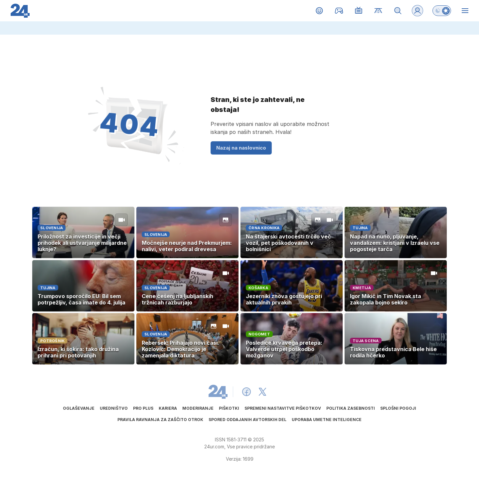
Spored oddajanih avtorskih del (247, 419)
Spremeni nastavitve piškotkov (282, 408)
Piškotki (229, 408)
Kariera (168, 408)
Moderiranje (198, 408)
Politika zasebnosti (350, 408)
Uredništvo (114, 408)
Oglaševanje (78, 408)
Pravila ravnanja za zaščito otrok (160, 419)
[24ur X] (262, 391)
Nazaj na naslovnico (241, 148)
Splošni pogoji (398, 408)
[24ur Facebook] (246, 391)
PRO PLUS (143, 408)
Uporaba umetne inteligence (327, 419)
